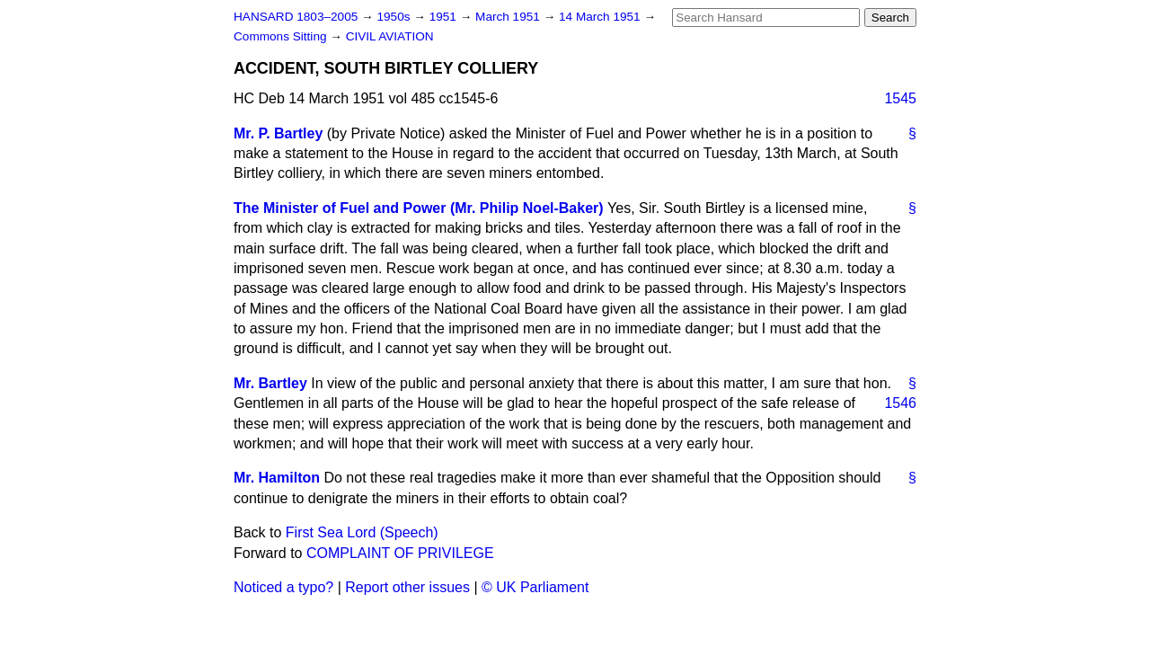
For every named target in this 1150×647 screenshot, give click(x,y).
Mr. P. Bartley (278, 133)
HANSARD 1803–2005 (296, 16)
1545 (900, 98)
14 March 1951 (601, 16)
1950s (394, 16)
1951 (444, 16)
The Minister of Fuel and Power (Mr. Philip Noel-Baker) (419, 208)
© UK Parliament (535, 587)
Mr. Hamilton (277, 477)
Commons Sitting (282, 36)
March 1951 (509, 16)
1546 (900, 403)
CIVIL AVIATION (390, 36)
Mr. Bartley (270, 383)
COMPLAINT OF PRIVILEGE (400, 553)
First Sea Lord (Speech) (362, 532)
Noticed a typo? (283, 587)
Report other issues (407, 587)
